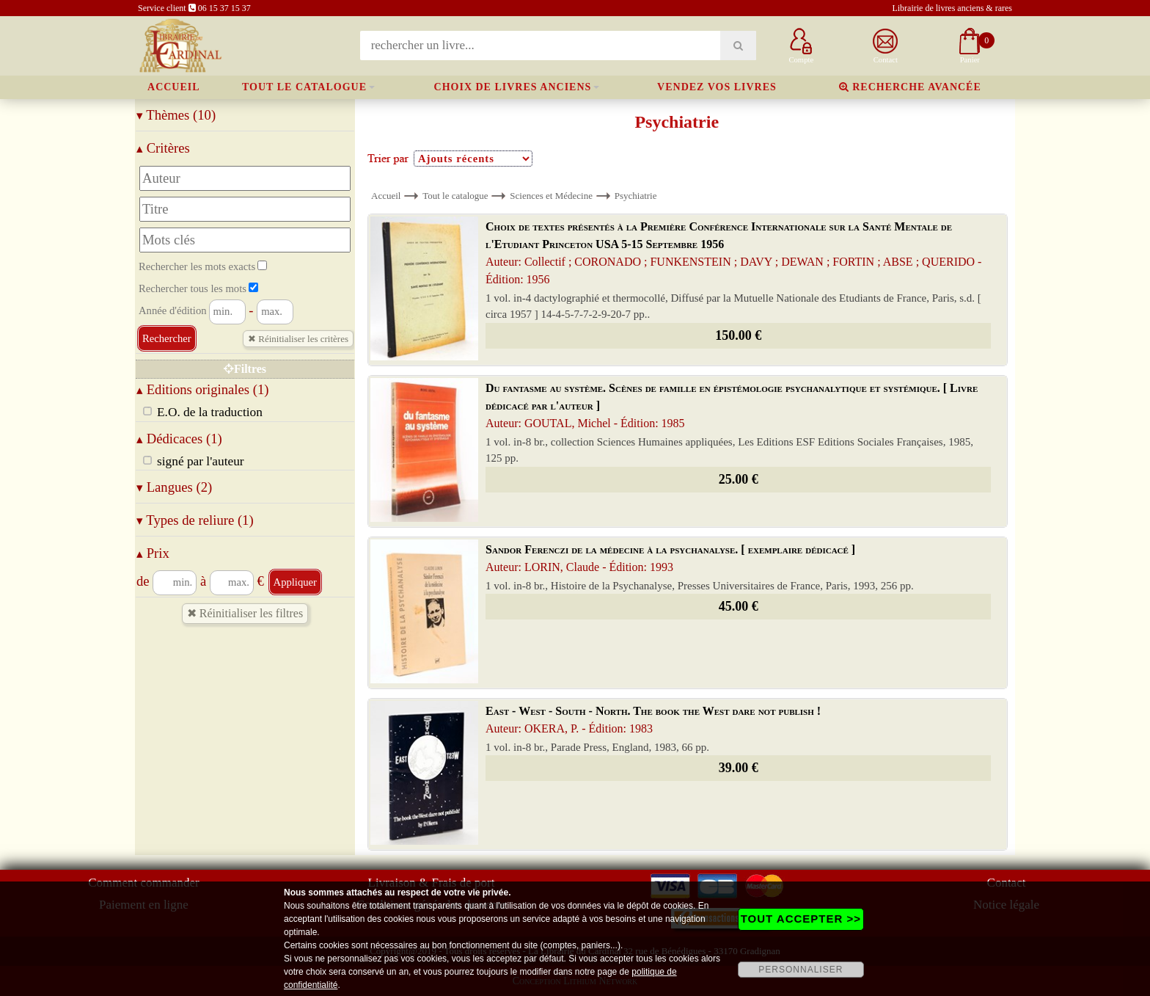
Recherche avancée (910, 86)
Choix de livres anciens (513, 86)
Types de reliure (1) (195, 520)
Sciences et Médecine (551, 195)
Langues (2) (174, 487)
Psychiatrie (636, 195)
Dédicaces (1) (179, 438)
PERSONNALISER (800, 969)
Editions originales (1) (202, 389)
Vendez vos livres (717, 86)
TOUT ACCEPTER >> (801, 918)
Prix (152, 553)
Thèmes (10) (176, 115)
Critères (163, 148)
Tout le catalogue (304, 86)
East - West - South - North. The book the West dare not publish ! (653, 720)
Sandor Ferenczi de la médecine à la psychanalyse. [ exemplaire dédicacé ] (670, 558)
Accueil (173, 86)
